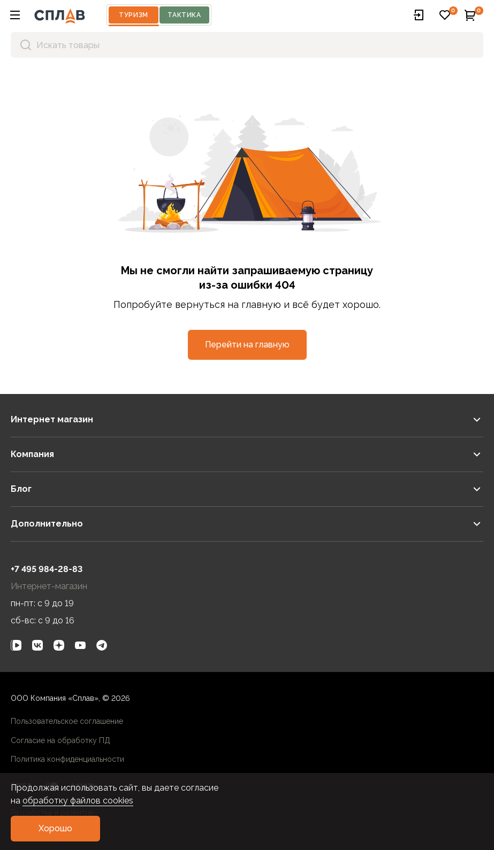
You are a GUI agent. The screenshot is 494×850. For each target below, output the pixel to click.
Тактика (184, 15)
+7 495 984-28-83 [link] (46, 569)
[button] (15, 15)
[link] (16, 645)
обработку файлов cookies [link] (77, 800)
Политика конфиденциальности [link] (67, 759)
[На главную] (59, 15)
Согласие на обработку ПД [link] (60, 740)
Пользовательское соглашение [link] (67, 721)
